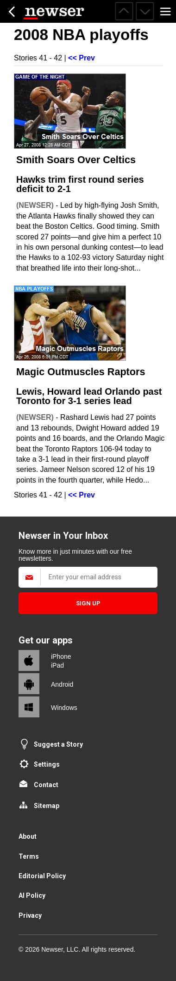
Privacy (30, 915)
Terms (29, 856)
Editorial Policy (42, 876)
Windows (64, 707)
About (28, 836)
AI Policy (32, 895)
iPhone (61, 656)
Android (62, 684)
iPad (57, 665)
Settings (47, 764)
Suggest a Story (58, 744)
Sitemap (46, 805)
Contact (46, 785)
